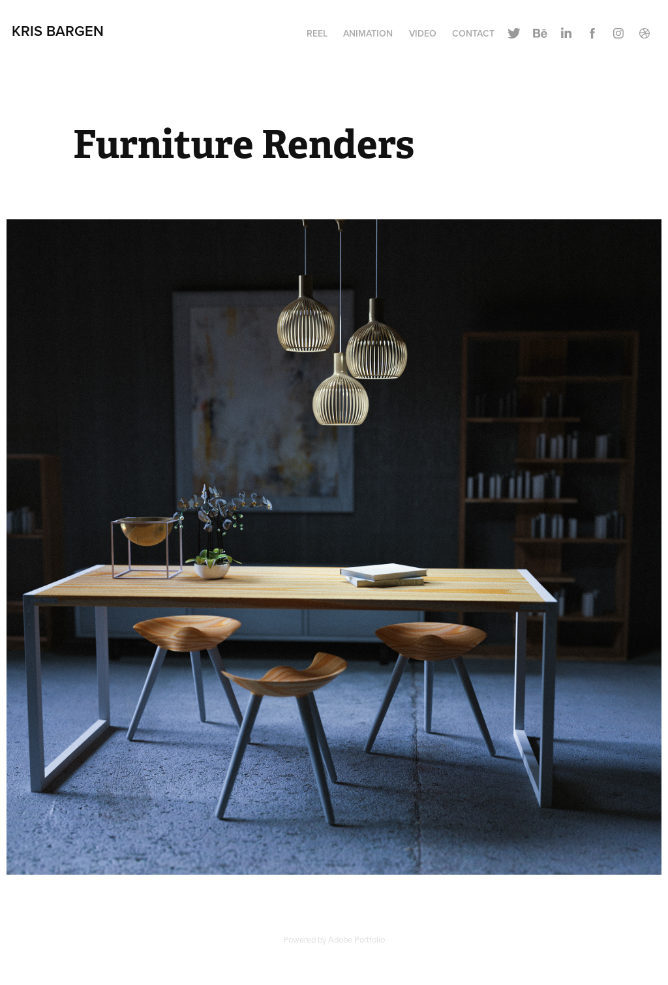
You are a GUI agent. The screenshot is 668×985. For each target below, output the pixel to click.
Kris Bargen (58, 30)
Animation (368, 33)
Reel (317, 33)
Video (422, 33)
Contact (473, 33)
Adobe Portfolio (356, 939)
